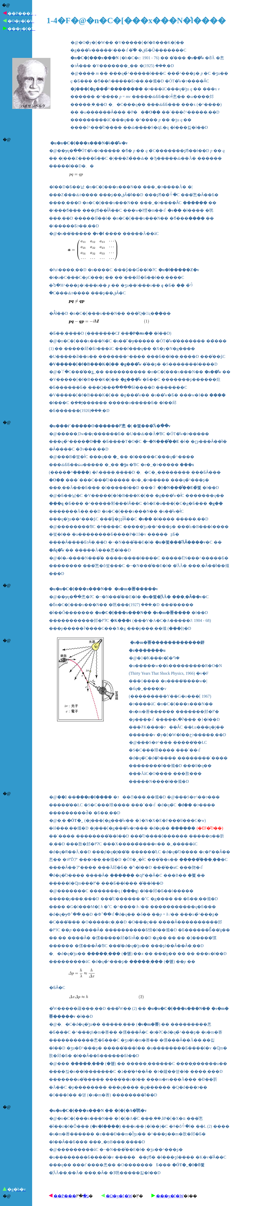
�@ (6, 5)
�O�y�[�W (119, 1196)
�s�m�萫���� (133, 589)
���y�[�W (170, 1196)
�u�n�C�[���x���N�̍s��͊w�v (89, 143)
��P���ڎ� (71, 1196)
